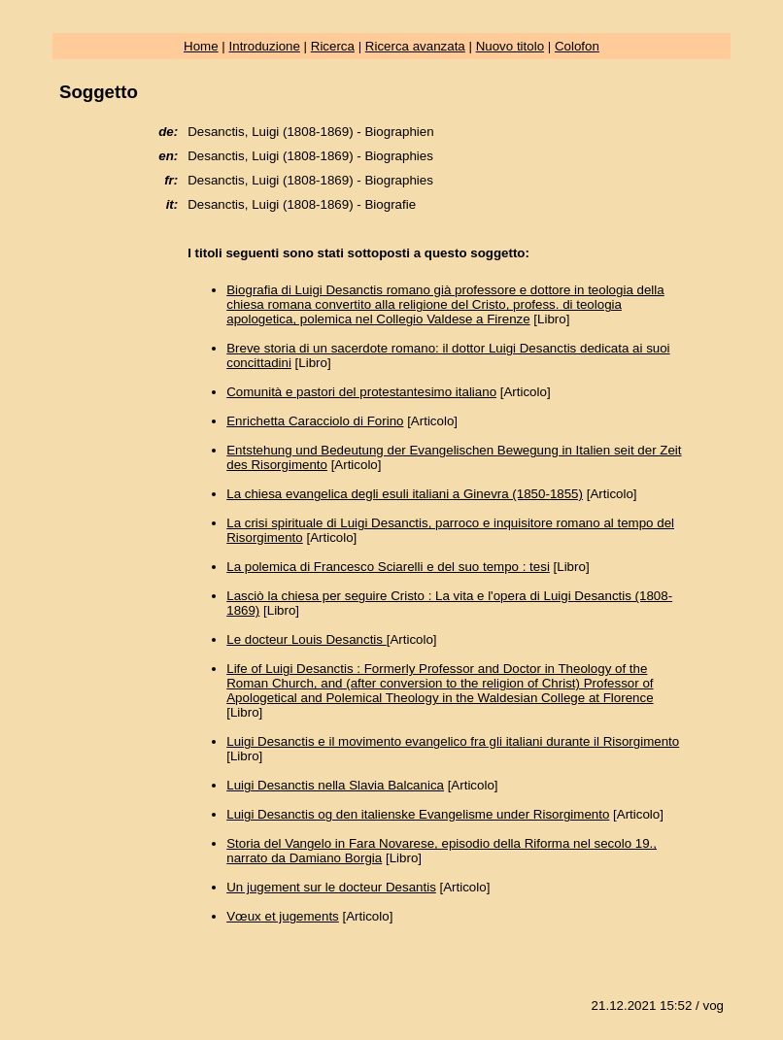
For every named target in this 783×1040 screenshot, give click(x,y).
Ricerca (333, 46)
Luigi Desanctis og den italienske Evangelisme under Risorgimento (417, 814)
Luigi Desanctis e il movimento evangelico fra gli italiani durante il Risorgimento (452, 741)
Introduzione (264, 46)
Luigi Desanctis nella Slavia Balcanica (335, 785)
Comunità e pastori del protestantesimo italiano (361, 392)
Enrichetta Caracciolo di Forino (314, 421)
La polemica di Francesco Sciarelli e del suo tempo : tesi (388, 566)
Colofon (577, 46)
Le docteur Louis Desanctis (306, 639)
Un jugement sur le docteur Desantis (331, 887)
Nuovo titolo (510, 46)
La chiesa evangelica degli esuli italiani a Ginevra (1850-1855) (404, 493)
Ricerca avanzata (415, 46)
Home (201, 46)
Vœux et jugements (282, 916)
